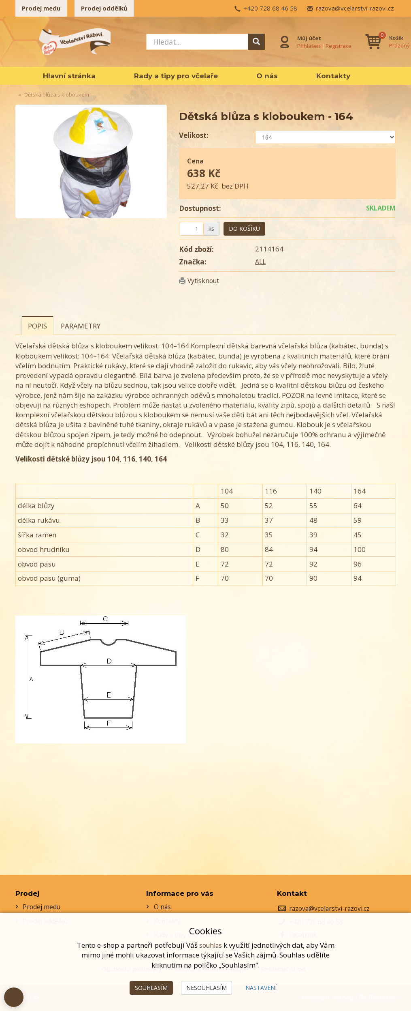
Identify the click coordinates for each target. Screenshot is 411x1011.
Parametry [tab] (80, 326)
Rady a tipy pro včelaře (176, 76)
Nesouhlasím (206, 988)
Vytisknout (205, 280)
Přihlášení (308, 45)
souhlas (210, 945)
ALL (261, 261)
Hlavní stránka (69, 76)
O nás (267, 76)
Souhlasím (151, 988)
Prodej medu (41, 8)
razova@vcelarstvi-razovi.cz (355, 8)
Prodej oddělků (104, 8)
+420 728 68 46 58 (270, 8)
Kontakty (333, 76)
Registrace (337, 45)
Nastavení (261, 988)
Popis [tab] (37, 326)
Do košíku (244, 228)
